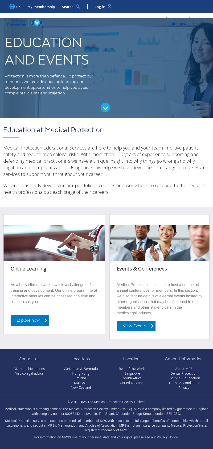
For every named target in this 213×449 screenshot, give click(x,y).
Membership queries (29, 368)
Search (71, 6)
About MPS (184, 368)
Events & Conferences (142, 269)
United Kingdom (132, 382)
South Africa (132, 378)
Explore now (28, 320)
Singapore (132, 373)
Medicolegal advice (29, 373)
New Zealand (81, 387)
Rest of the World (132, 368)
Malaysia (80, 382)
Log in (103, 6)
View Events (134, 326)
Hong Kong (80, 373)
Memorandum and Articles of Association (87, 425)
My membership (41, 6)
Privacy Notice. (168, 437)
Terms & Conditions (183, 382)
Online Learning (28, 269)
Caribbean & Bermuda (81, 368)
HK (14, 6)
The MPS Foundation (184, 378)
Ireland (81, 378)
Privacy (183, 387)
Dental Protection (183, 373)
